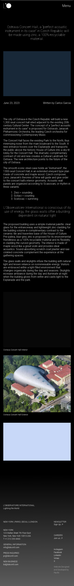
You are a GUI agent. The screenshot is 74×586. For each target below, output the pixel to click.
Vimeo (56, 558)
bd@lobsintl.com (10, 564)
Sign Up (58, 524)
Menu (67, 6)
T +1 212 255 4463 (11, 539)
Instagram (58, 549)
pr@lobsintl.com (10, 556)
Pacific (56, 573)
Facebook (58, 552)
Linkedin (57, 555)
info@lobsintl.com (11, 547)
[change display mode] (4, 570)
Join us (58, 538)
